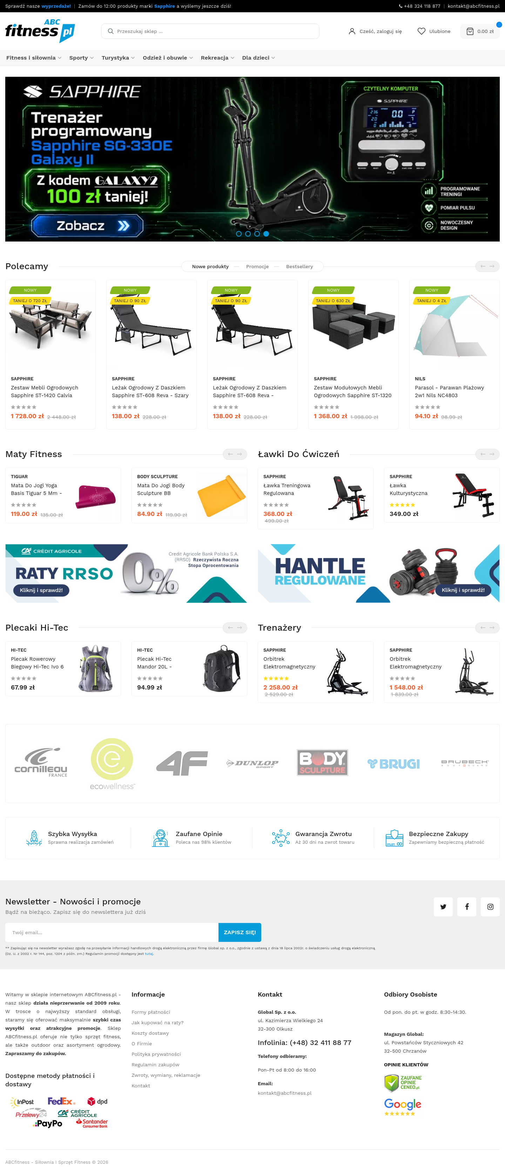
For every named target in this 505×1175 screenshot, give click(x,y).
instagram (490, 906)
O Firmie (142, 1043)
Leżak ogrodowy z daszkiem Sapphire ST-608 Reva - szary (150, 392)
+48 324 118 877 (419, 6)
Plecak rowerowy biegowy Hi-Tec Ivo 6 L (37, 667)
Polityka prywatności (156, 1054)
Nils (420, 378)
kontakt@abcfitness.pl (285, 1093)
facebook (466, 906)
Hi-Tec (19, 650)
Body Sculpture (157, 476)
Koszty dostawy (150, 1033)
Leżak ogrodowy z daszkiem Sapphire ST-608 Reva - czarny (250, 395)
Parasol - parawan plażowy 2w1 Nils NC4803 (449, 392)
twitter (443, 906)
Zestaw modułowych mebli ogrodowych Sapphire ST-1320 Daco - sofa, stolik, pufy (353, 395)
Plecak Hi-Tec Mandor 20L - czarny (154, 667)
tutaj (149, 954)
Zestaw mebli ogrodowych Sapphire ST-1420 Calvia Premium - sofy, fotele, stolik (49, 395)
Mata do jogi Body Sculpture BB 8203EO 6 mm (160, 493)
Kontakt (141, 1085)
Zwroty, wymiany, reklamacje (166, 1075)
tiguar (19, 476)
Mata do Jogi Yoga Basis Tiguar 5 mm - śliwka (36, 493)
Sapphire (22, 378)
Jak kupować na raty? (158, 1022)
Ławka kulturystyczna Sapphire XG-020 (411, 493)
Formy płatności (151, 1012)
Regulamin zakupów (156, 1064)
